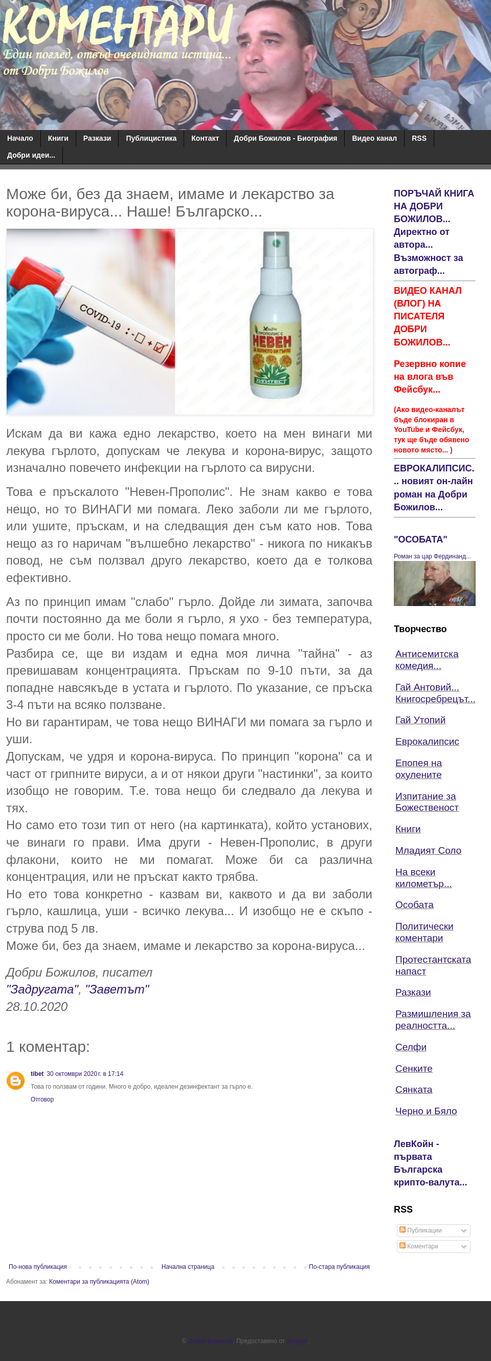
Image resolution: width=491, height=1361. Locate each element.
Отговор (42, 1099)
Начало (20, 138)
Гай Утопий (420, 720)
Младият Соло (428, 850)
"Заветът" (117, 989)
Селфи (411, 1047)
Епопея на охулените (418, 769)
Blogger (296, 1341)
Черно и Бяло (426, 1111)
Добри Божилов (210, 1341)
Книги (58, 138)
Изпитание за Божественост (427, 802)
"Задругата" (42, 989)
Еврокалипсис (427, 741)
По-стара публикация (339, 1266)
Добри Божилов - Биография (285, 138)
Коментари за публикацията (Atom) (99, 1281)
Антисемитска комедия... (427, 660)
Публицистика (151, 138)
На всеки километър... (423, 878)
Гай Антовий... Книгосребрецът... (435, 693)
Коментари (418, 1246)
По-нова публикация (38, 1266)
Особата (414, 904)
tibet (37, 1073)
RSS (419, 138)
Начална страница (188, 1266)
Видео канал (374, 138)
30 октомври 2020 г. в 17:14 (85, 1073)
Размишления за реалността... (433, 1019)
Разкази (97, 138)
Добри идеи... (31, 155)
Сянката (413, 1089)
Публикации (420, 1230)
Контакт (205, 138)
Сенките (414, 1068)
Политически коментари (424, 932)
